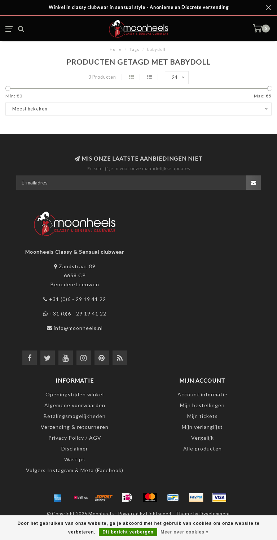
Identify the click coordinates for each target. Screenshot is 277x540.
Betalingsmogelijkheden (75, 416)
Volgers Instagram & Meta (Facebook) (74, 470)
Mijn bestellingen (202, 405)
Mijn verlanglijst (202, 427)
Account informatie (202, 394)
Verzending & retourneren (75, 427)
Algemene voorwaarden (74, 405)
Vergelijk (202, 438)
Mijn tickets (202, 416)
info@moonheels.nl (78, 328)
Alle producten (202, 448)
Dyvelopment (214, 514)
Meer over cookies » (185, 532)
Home (116, 49)
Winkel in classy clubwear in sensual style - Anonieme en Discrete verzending (139, 7)
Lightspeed (158, 514)
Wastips (74, 459)
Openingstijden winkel (74, 394)
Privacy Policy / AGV (74, 438)
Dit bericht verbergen (128, 532)
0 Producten (102, 77)
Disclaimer (74, 448)
